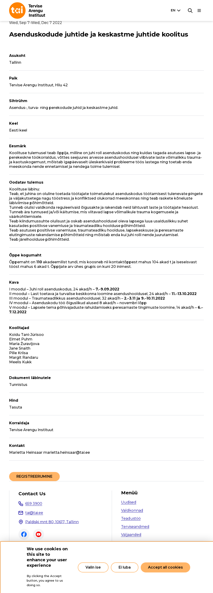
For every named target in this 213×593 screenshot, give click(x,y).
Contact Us (32, 493)
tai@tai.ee (34, 513)
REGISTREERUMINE (34, 476)
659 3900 (33, 503)
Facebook (23, 534)
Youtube (38, 534)
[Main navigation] (199, 10)
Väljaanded (131, 534)
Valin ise (93, 567)
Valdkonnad (132, 510)
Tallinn (15, 62)
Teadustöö (131, 518)
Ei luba (125, 567)
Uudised (128, 502)
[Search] (190, 10)
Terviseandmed (135, 526)
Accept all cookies (165, 567)
